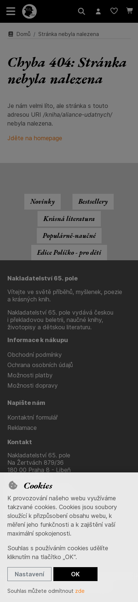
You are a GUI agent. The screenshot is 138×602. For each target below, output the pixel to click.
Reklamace (22, 427)
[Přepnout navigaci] (11, 11)
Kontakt (19, 442)
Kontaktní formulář (32, 417)
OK (75, 574)
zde (80, 591)
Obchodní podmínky (34, 354)
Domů (19, 34)
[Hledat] (81, 11)
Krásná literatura (69, 218)
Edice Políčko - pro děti (69, 252)
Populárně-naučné (69, 235)
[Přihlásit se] (98, 11)
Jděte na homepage (34, 138)
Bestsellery (93, 201)
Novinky (42, 201)
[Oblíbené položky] (113, 11)
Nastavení (29, 574)
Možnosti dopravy (32, 385)
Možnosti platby (30, 375)
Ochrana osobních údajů (40, 365)
